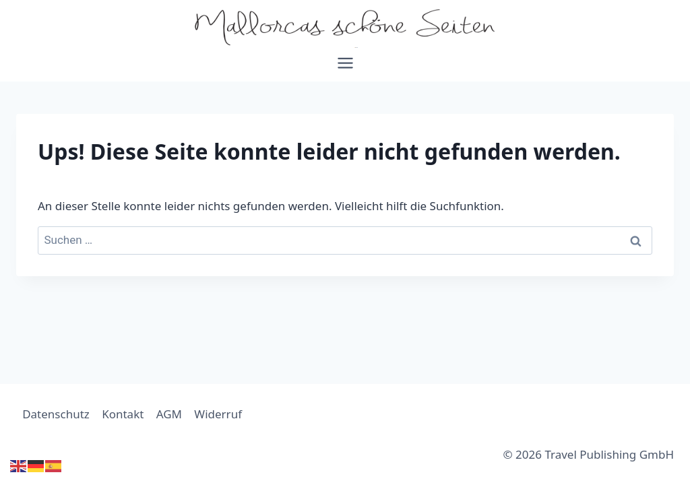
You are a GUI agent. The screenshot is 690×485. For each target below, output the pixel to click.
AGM (169, 414)
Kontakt (123, 414)
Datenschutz (56, 414)
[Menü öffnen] (345, 68)
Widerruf (218, 414)
